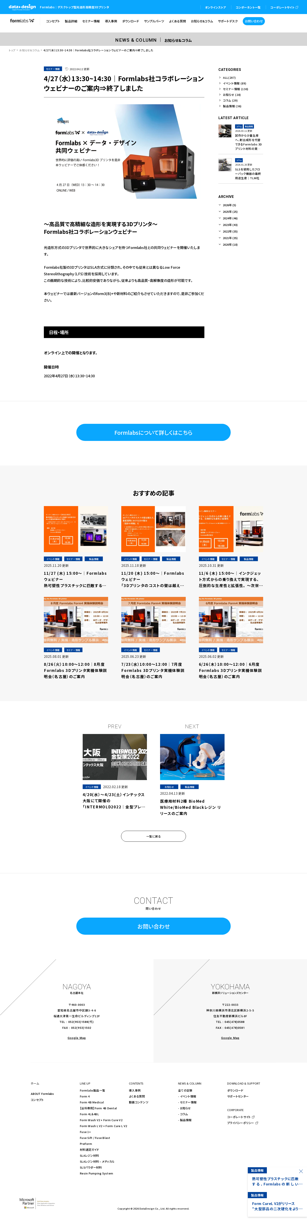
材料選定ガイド (89, 1149)
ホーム (35, 1083)
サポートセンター (238, 1096)
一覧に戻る (153, 836)
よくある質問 (137, 1096)
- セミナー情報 (187, 1102)
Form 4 (85, 1096)
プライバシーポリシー (240, 1123)
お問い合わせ (153, 926)
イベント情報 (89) (234, 83)
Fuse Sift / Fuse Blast (95, 1138)
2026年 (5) (229, 205)
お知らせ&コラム (29, 50)
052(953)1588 (78, 1022)
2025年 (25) (230, 211)
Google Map (77, 1038)
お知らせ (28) (232, 95)
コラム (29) (230, 100)
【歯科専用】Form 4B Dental (98, 1108)
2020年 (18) (230, 244)
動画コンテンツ (138, 1102)
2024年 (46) (230, 218)
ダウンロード (235, 1090)
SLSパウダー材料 (91, 1167)
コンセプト (37, 1100)
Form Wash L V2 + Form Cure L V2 (103, 1126)
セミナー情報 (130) (235, 89)
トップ (12, 50)
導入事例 (135, 1090)
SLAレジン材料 (89, 1155)
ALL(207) (229, 77)
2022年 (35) (230, 231)
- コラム (183, 1114)
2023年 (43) (230, 225)
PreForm (86, 1144)
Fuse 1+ (85, 1132)
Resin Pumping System (96, 1173)
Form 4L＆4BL (89, 1114)
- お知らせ (184, 1108)
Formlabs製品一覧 (92, 1090)
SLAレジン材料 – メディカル (97, 1161)
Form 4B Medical (92, 1102)
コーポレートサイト (239, 1117)
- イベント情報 (187, 1096)
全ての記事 (185, 1090)
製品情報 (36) (232, 106)
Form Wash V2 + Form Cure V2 (101, 1120)
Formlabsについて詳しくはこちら (153, 432)
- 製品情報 (185, 1120)
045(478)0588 (235, 1022)
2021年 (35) (230, 238)
